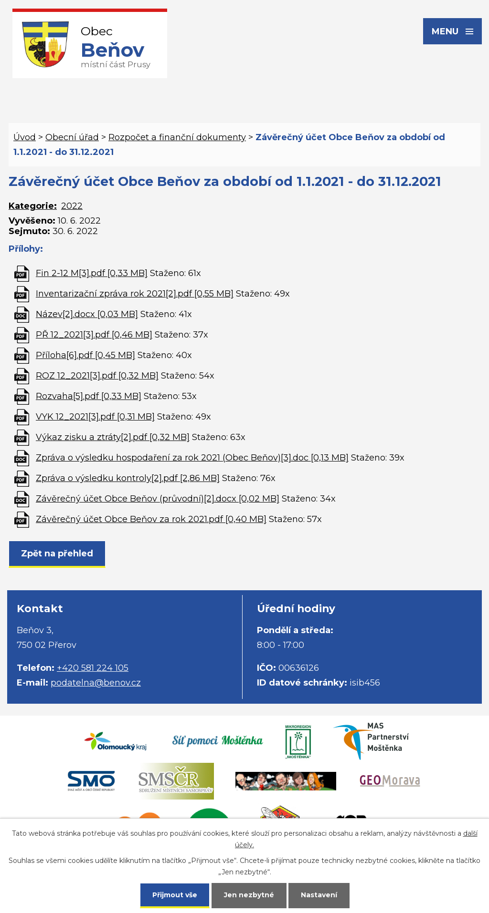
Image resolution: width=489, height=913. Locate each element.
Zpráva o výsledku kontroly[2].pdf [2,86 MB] (128, 478)
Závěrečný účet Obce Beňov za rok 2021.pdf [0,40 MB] (151, 519)
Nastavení (319, 895)
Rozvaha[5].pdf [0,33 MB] (88, 396)
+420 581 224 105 (92, 668)
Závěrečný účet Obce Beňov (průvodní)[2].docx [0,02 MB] (157, 498)
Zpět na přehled (57, 553)
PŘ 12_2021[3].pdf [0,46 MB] (94, 334)
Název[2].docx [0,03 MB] (87, 314)
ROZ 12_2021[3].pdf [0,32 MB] (97, 375)
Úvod (24, 137)
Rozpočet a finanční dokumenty (177, 137)
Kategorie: (33, 206)
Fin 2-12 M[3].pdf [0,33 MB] (92, 273)
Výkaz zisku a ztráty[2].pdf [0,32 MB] (113, 437)
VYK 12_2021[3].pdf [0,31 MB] (95, 416)
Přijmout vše (174, 895)
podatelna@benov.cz (96, 682)
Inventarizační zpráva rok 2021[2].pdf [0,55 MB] (135, 293)
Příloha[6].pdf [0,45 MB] (85, 355)
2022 (72, 206)
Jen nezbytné (249, 895)
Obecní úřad (72, 137)
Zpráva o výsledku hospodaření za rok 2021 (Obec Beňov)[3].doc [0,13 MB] (192, 457)
